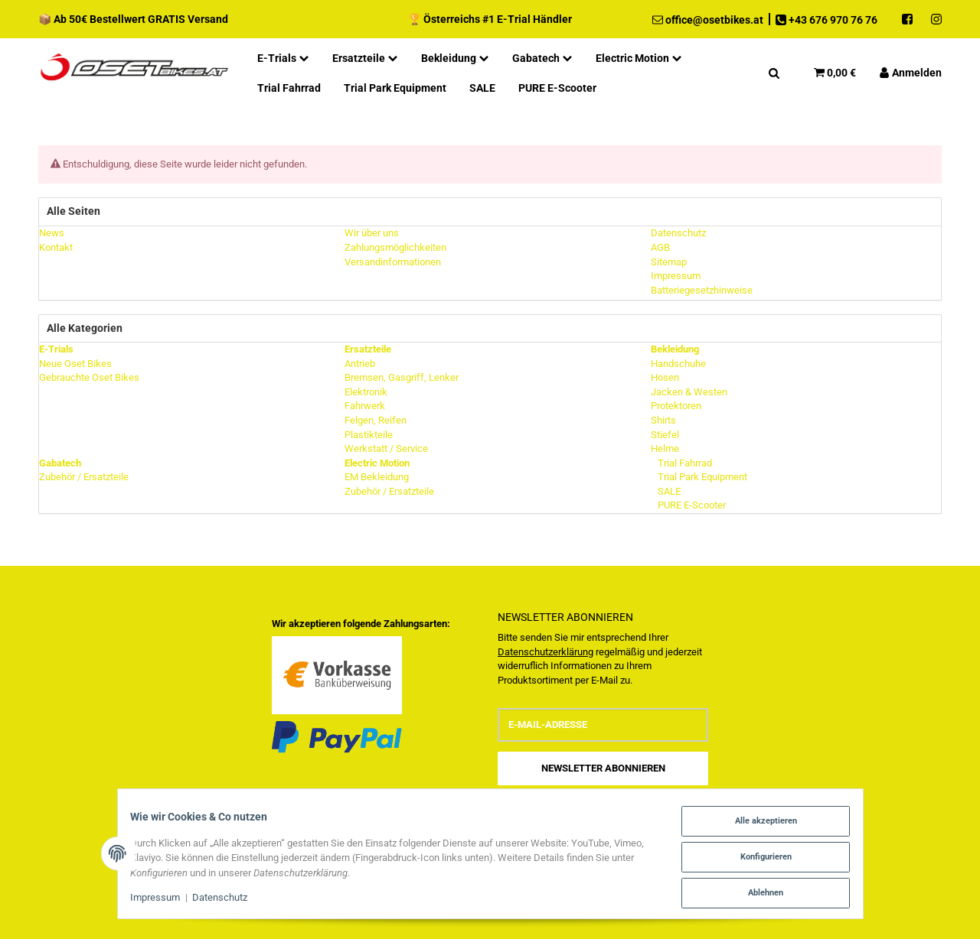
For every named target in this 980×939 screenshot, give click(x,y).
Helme (665, 448)
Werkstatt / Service (386, 448)
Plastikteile (369, 434)
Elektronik (366, 392)
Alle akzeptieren (758, 824)
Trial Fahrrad (683, 463)
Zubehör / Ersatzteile (84, 476)
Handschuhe (678, 363)
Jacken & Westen (689, 392)
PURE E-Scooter (690, 505)
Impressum (163, 899)
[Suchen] (774, 72)
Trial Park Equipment (701, 476)
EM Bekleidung (377, 476)
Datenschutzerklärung (545, 652)
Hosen (665, 377)
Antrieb (360, 363)
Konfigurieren (758, 858)
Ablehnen (759, 893)
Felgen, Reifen (376, 420)
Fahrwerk (365, 405)
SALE (668, 491)
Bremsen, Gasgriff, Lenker (402, 377)
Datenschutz (226, 899)
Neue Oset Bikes (75, 363)
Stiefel (665, 434)
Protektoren (676, 405)
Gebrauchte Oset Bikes (89, 377)
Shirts (663, 420)
